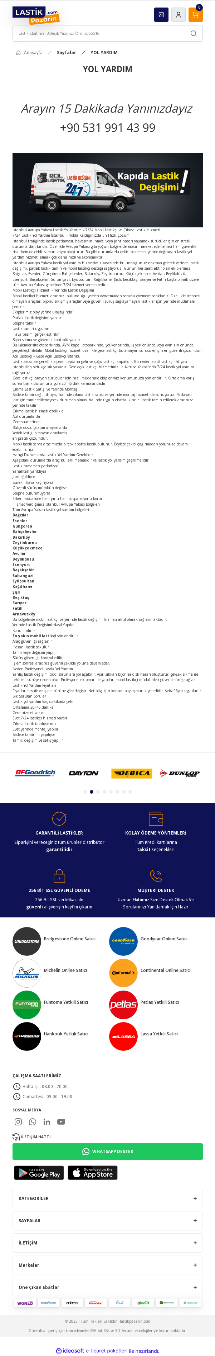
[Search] (108, 33)
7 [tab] (124, 792)
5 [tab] (111, 792)
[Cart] (196, 15)
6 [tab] (117, 792)
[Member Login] (178, 15)
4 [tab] (104, 792)
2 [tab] (91, 792)
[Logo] (36, 15)
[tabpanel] (35, 773)
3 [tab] (98, 792)
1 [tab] (85, 792)
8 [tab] (130, 792)
